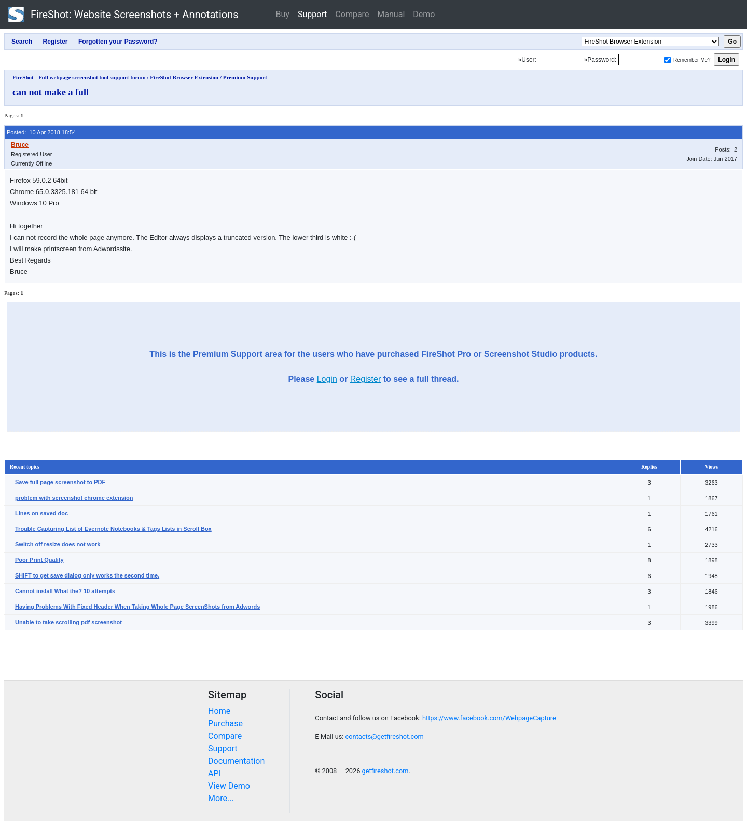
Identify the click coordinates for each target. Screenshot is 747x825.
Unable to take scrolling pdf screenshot (68, 622)
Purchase (225, 723)
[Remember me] (667, 60)
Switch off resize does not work (57, 544)
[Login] (560, 59)
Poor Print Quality (39, 560)
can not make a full (50, 92)
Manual (391, 14)
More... (221, 798)
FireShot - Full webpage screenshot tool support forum (79, 77)
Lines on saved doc (41, 513)
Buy (282, 14)
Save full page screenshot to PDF (60, 482)
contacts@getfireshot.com (384, 736)
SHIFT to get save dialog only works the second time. (87, 575)
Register (365, 379)
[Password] (640, 59)
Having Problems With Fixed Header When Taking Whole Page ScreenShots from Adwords (137, 606)
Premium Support (245, 77)
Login (327, 379)
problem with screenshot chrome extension (74, 497)
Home (219, 711)
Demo (424, 14)
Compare (352, 14)
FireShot (123, 14)
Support (312, 14)
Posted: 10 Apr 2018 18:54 (41, 132)
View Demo (229, 786)
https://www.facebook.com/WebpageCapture (489, 718)
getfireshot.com (385, 771)
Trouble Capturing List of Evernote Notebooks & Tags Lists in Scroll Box (113, 529)
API (214, 773)
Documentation (236, 761)
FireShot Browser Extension (184, 77)
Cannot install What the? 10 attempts (65, 591)
